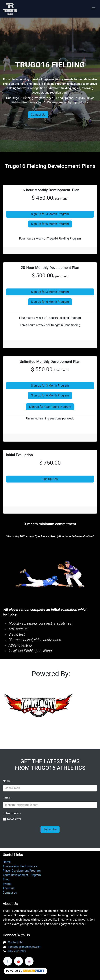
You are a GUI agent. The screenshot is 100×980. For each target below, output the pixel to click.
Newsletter (14, 819)
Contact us (10, 892)
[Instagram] (29, 961)
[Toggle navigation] (93, 9)
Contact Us (38, 114)
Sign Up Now (50, 479)
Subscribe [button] (50, 829)
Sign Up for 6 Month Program (50, 224)
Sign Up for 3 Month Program (50, 214)
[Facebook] (7, 961)
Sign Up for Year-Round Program (50, 407)
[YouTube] (18, 961)
